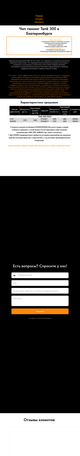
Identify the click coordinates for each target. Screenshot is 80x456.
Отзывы (39, 19)
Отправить (40, 311)
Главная (39, 16)
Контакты (39, 22)
